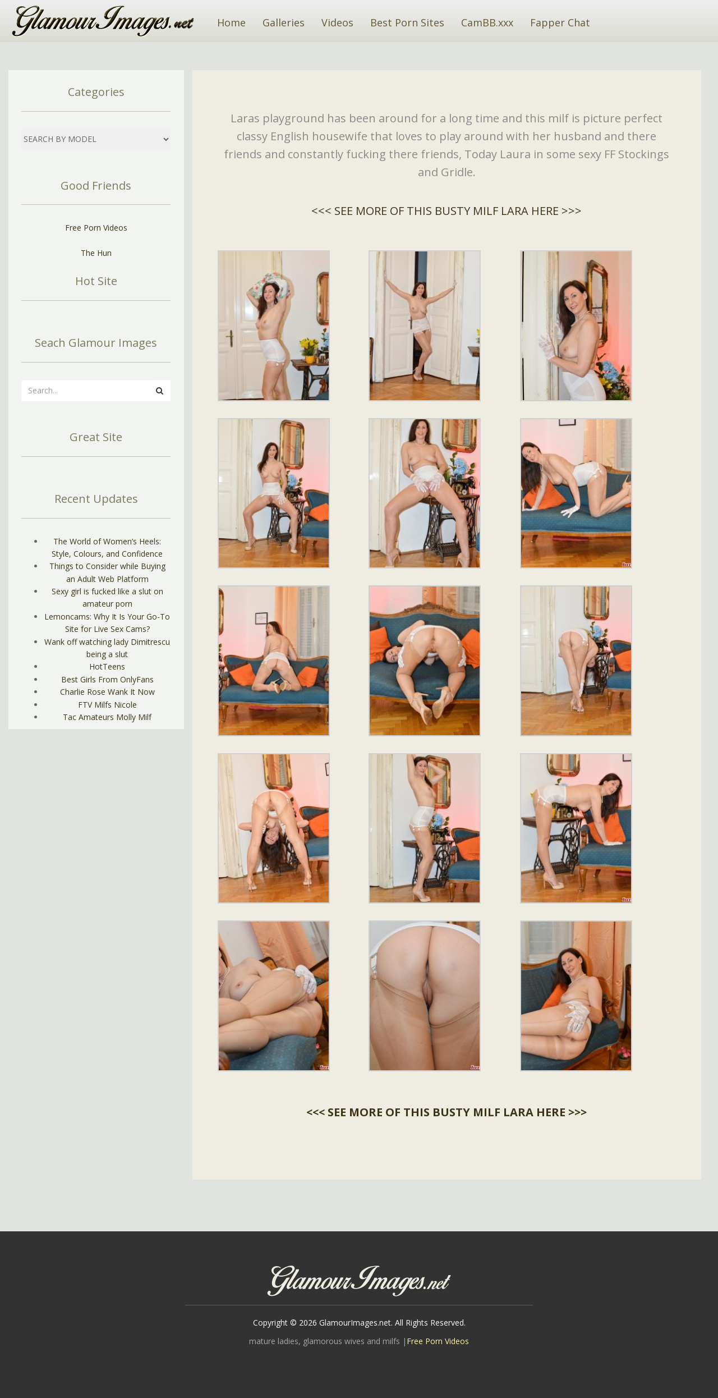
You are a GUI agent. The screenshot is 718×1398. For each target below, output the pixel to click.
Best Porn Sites (407, 22)
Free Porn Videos (96, 227)
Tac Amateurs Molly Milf (107, 717)
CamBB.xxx (487, 22)
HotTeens (107, 666)
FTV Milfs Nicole (107, 704)
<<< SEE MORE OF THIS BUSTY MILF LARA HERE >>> (446, 210)
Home (231, 22)
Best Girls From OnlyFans (107, 679)
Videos (337, 22)
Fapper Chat (560, 22)
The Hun (96, 252)
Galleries (284, 22)
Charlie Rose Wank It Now (107, 691)
